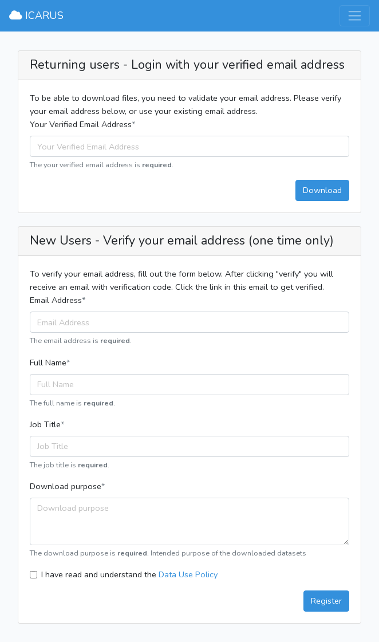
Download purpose (65, 486)
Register (326, 600)
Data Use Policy (188, 574)
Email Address (56, 300)
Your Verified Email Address (81, 124)
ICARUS (36, 15)
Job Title (45, 424)
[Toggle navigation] (354, 15)
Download (322, 190)
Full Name (48, 362)
